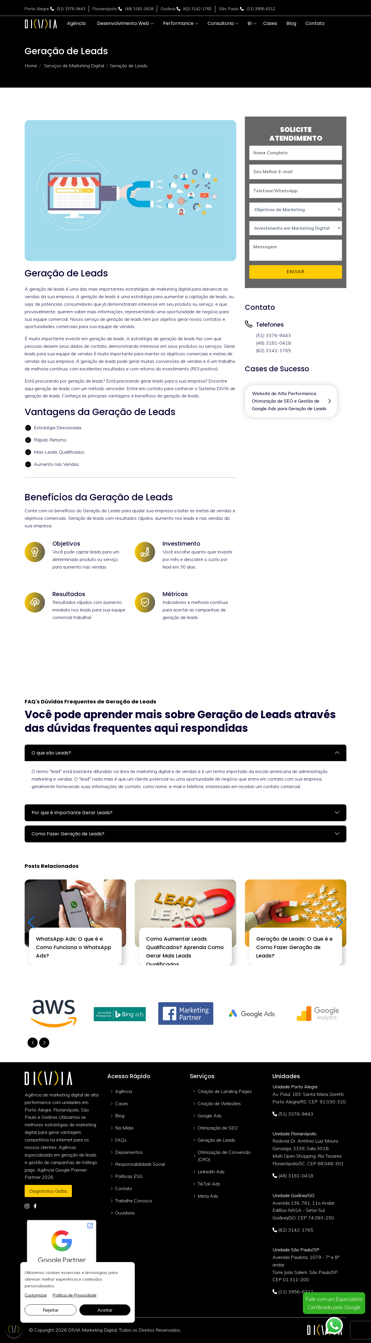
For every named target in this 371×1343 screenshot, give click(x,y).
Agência (123, 1091)
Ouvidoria (124, 1213)
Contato (123, 1188)
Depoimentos (129, 1152)
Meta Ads (208, 1196)
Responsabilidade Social (140, 1164)
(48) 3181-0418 (139, 8)
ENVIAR (296, 271)
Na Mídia (124, 1128)
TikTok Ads (209, 1184)
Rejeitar (51, 1310)
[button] (123, 23)
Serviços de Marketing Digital (74, 65)
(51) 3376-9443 (71, 8)
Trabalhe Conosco (133, 1200)
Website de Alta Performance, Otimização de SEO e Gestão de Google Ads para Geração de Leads (289, 400)
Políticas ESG (129, 1176)
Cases (121, 1103)
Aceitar (104, 1310)
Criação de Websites (219, 1103)
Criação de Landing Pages (225, 1091)
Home (31, 65)
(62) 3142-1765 (197, 8)
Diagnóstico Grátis (48, 1191)
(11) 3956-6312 (261, 8)
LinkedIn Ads (211, 1171)
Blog (119, 1115)
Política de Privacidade (75, 1295)
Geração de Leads (216, 1140)
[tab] (185, 753)
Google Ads (210, 1115)
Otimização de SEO (218, 1128)
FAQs (121, 1140)
